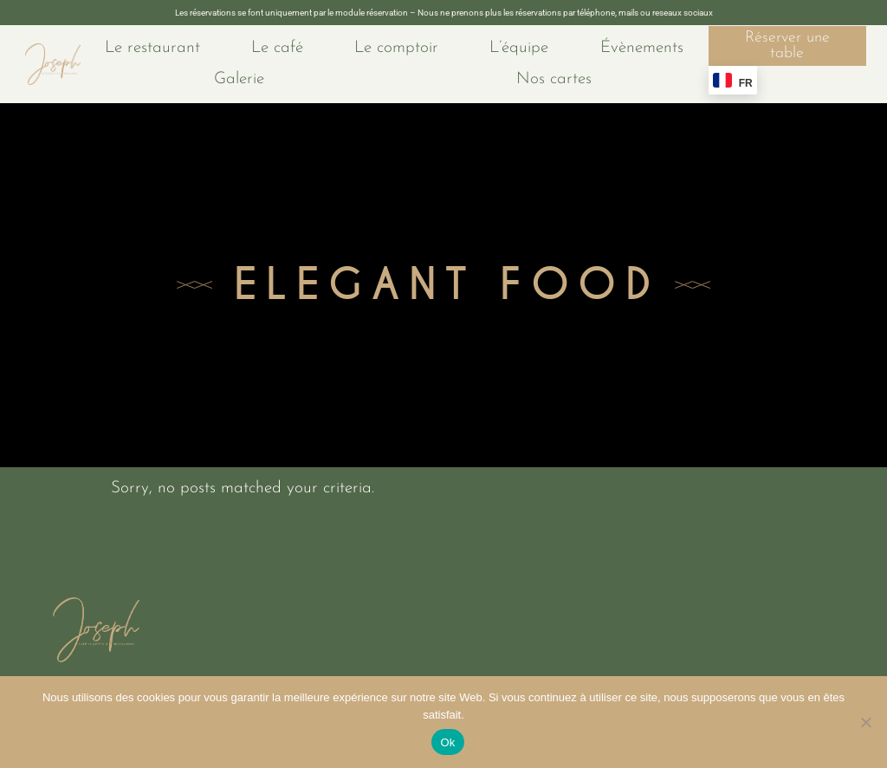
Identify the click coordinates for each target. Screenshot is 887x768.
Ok (447, 742)
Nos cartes (554, 79)
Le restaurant (152, 48)
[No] (865, 722)
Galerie (239, 79)
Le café (277, 48)
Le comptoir (396, 48)
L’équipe (518, 48)
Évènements (641, 48)
